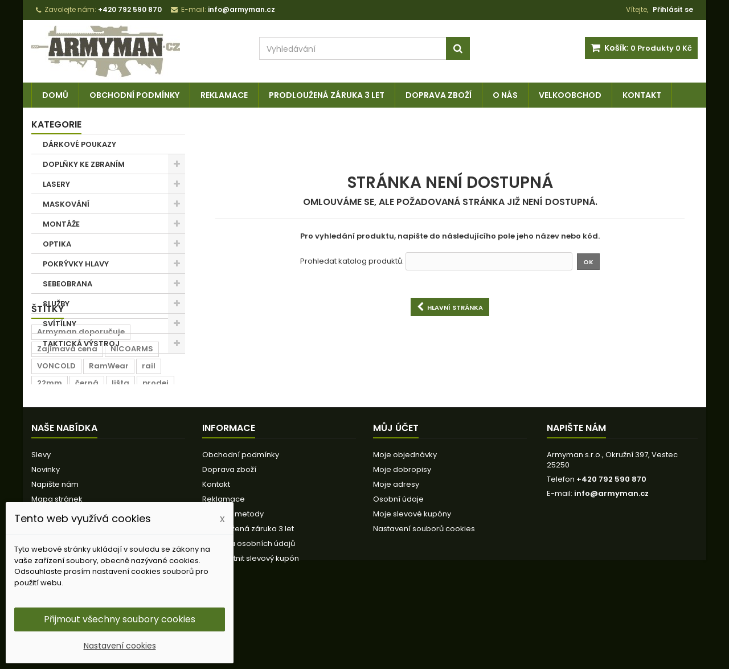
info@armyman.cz (611, 566)
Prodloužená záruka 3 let (326, 95)
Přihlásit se (673, 9)
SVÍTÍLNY (59, 323)
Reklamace (224, 95)
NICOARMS (131, 413)
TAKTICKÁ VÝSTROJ (81, 343)
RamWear (109, 430)
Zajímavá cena (67, 413)
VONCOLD (56, 430)
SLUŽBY (56, 303)
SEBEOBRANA (67, 283)
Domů (55, 95)
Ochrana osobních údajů (248, 616)
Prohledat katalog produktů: (352, 261)
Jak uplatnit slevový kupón (250, 631)
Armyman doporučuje (81, 396)
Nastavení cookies (120, 645)
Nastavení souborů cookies (424, 601)
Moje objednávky (405, 527)
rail (148, 430)
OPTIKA (57, 244)
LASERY (56, 184)
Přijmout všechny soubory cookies (119, 619)
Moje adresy (396, 557)
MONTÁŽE (61, 224)
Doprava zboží (439, 95)
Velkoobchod (570, 95)
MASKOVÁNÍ (66, 204)
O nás (505, 95)
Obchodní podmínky (134, 95)
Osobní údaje (398, 572)
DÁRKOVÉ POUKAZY (79, 144)
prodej (155, 447)
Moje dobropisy (402, 542)
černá (87, 447)
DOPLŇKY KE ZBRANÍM (84, 164)
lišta (120, 447)
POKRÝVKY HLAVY (76, 263)
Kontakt (641, 95)
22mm (49, 447)
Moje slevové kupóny (412, 586)
